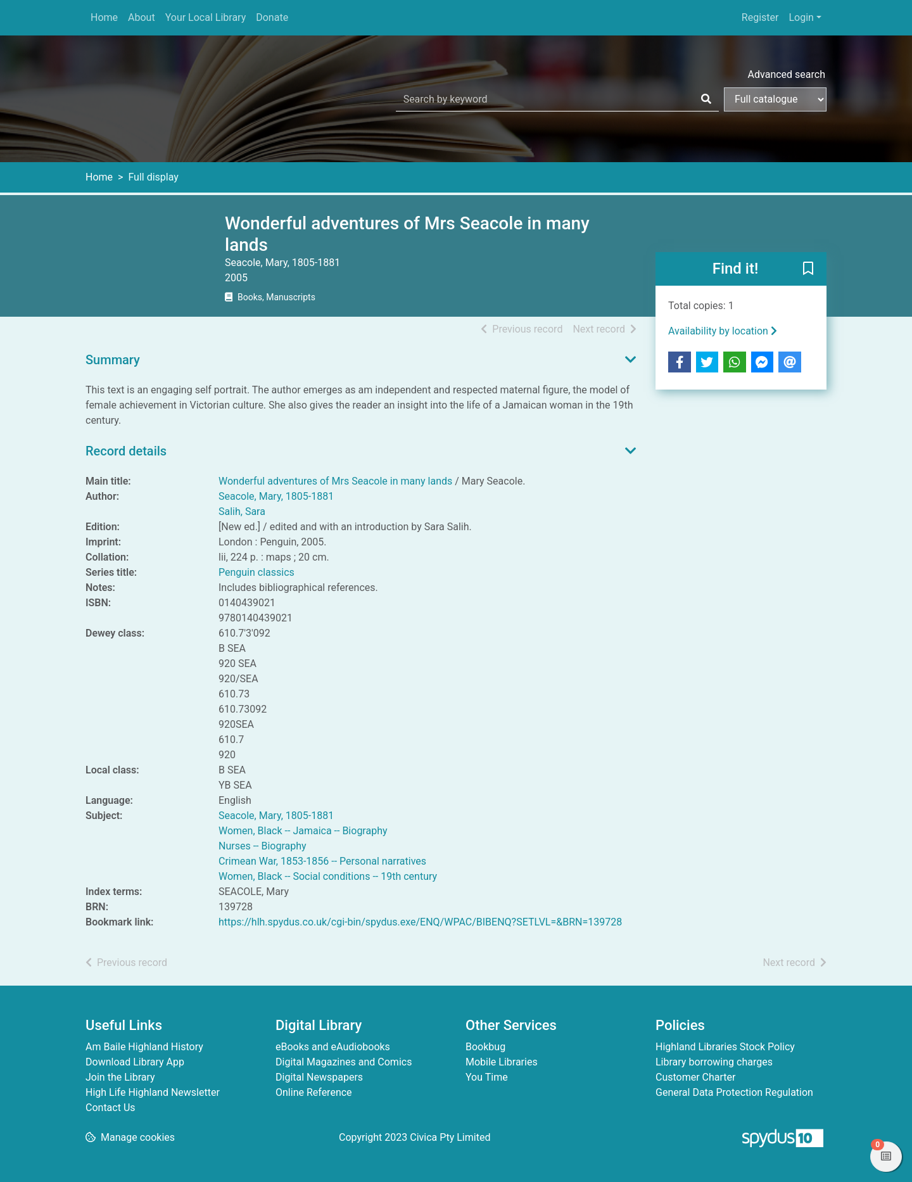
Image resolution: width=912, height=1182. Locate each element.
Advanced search (786, 74)
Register (760, 17)
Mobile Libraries (502, 1062)
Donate (272, 17)
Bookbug (485, 1047)
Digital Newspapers (319, 1077)
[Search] (706, 99)
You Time (487, 1077)
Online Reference (314, 1092)
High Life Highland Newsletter (153, 1092)
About (141, 17)
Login (800, 17)
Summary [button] (113, 359)
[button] (808, 270)
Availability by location (722, 331)
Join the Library (120, 1077)
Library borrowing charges (714, 1062)
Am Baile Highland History (144, 1047)
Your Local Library (205, 17)
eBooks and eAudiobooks (333, 1047)
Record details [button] (126, 451)
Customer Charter (695, 1077)
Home (104, 17)
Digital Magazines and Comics (344, 1062)
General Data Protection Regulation (734, 1092)
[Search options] (775, 99)
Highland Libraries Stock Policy (725, 1047)
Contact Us (111, 1108)
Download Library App (135, 1062)
